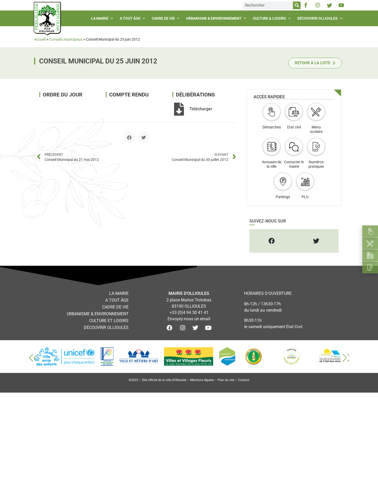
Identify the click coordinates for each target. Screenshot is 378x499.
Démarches (271, 127)
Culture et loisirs (109, 320)
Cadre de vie (166, 18)
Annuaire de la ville (271, 164)
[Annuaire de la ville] (271, 146)
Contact (243, 380)
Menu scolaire (316, 129)
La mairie (103, 18)
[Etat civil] (293, 111)
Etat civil (294, 127)
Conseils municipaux (65, 39)
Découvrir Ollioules (320, 18)
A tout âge (133, 18)
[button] (129, 137)
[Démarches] (271, 111)
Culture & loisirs (273, 18)
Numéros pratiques (316, 164)
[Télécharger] (179, 109)
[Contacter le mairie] (293, 146)
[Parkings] (282, 181)
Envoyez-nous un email (188, 318)
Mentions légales (202, 380)
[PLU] (305, 181)
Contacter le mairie (294, 164)
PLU (305, 197)
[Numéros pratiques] (316, 146)
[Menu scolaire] (316, 111)
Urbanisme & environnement (217, 18)
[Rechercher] (297, 5)
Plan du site (226, 380)
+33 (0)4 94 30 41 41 (189, 312)
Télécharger (201, 108)
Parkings (283, 197)
